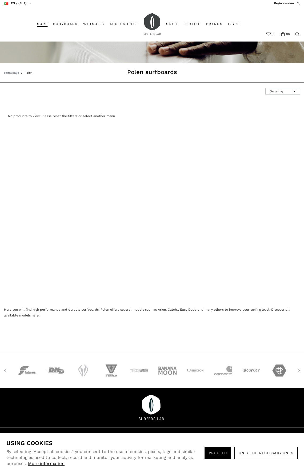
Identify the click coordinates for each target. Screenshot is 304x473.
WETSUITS (93, 24)
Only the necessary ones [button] (266, 453)
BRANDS (214, 24)
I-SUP (234, 24)
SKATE (172, 24)
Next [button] (298, 370)
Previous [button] (5, 370)
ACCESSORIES (124, 24)
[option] (26, 370)
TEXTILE (192, 24)
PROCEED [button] (218, 453)
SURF (42, 24)
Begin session (284, 3)
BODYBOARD (65, 24)
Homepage (11, 73)
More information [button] (46, 463)
